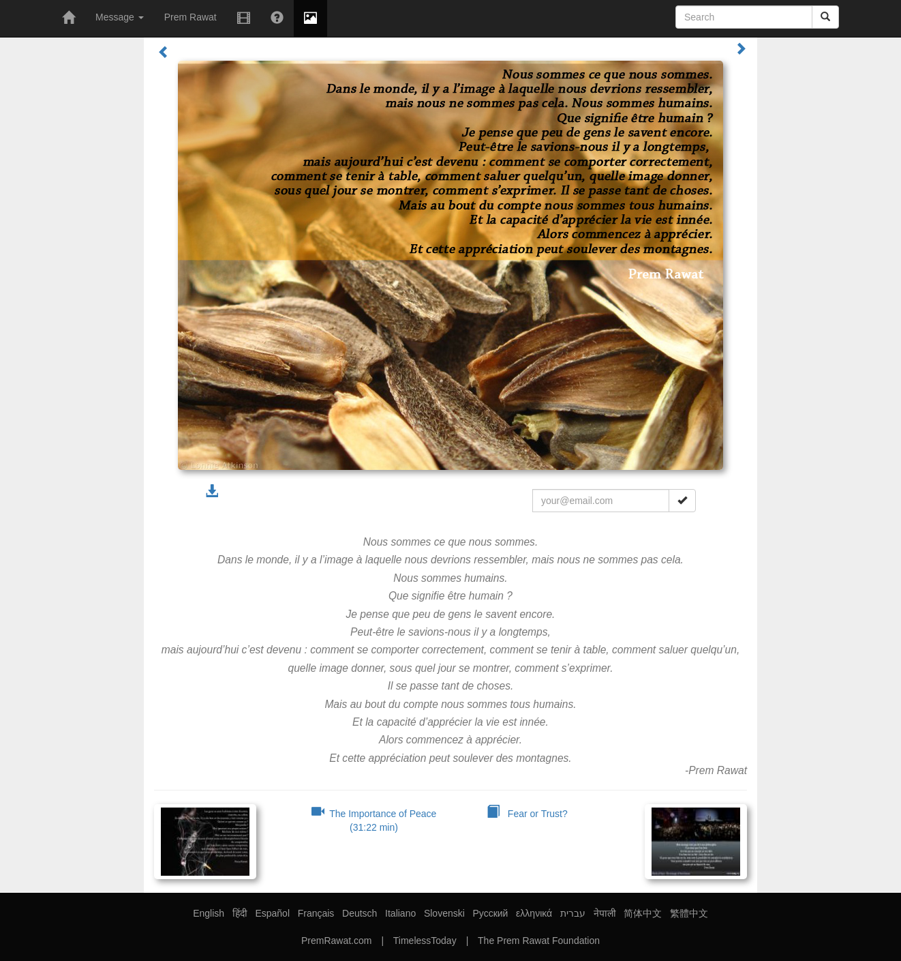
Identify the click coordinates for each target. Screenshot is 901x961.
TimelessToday (425, 940)
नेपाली (605, 913)
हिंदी (239, 913)
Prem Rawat (190, 17)
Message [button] (119, 17)
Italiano (400, 913)
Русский (490, 913)
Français (316, 913)
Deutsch (359, 913)
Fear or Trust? (527, 813)
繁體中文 (689, 913)
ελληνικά (534, 913)
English (208, 913)
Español (272, 913)
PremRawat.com (336, 940)
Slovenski (444, 913)
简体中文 (643, 913)
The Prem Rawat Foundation (539, 940)
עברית (572, 913)
